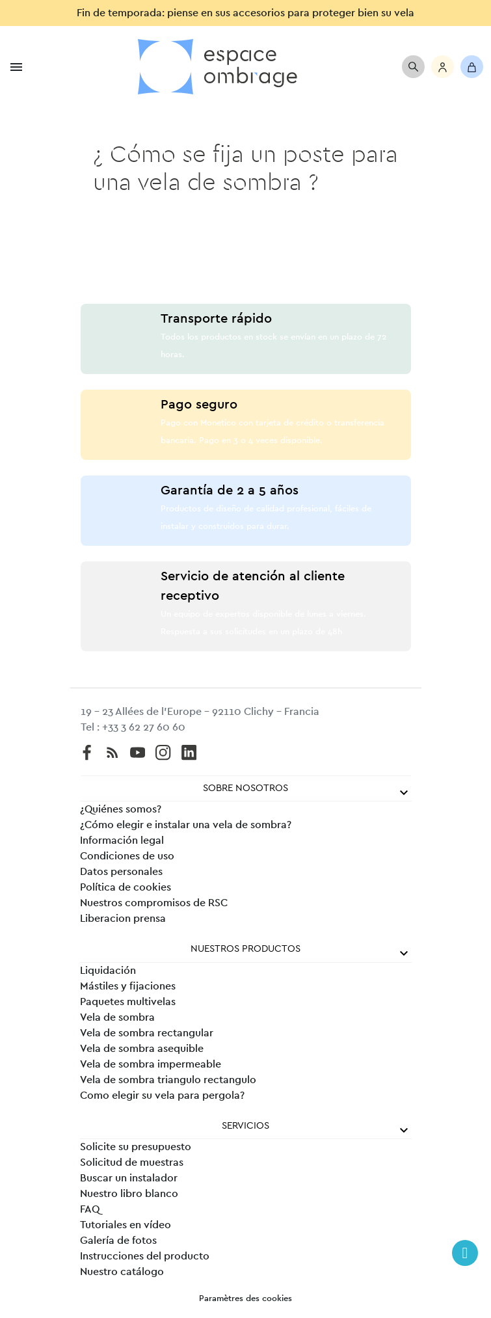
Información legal (122, 840)
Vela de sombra (117, 1017)
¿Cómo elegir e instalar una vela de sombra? (185, 825)
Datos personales (121, 872)
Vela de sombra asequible (142, 1048)
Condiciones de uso (127, 856)
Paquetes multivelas (128, 1002)
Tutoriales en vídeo (125, 1225)
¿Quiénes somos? (120, 809)
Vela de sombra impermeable (150, 1064)
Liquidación (108, 970)
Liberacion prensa (123, 918)
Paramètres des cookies (245, 1299)
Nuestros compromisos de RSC (154, 903)
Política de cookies (125, 887)
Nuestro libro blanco (129, 1194)
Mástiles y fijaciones (128, 986)
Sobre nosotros (245, 788)
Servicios (245, 1126)
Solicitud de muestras (131, 1162)
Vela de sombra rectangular (146, 1033)
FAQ (90, 1209)
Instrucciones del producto (144, 1256)
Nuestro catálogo (122, 1272)
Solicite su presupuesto (135, 1147)
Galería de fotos (118, 1240)
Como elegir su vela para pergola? (162, 1095)
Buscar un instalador (129, 1178)
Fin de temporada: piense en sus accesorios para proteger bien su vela (245, 13)
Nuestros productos (245, 949)
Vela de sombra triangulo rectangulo (168, 1080)
